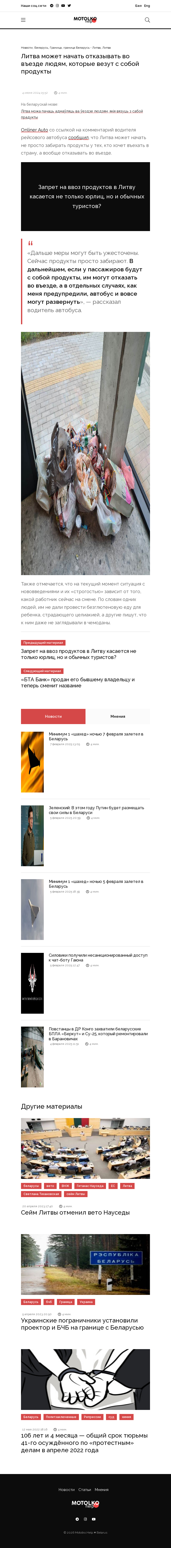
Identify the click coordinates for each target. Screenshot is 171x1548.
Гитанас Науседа (90, 1186)
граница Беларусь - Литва (82, 47)
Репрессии (92, 1417)
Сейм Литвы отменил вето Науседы (75, 1212)
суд (111, 1417)
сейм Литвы (76, 1194)
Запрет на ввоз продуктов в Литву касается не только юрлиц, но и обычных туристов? (87, 196)
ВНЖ (65, 1186)
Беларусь (41, 47)
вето (50, 1186)
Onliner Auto (34, 130)
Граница (56, 47)
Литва (106, 47)
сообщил (78, 137)
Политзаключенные (61, 1417)
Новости (27, 47)
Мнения (118, 716)
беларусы (31, 1186)
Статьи (84, 1489)
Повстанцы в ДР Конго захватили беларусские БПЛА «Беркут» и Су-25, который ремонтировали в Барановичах (98, 1034)
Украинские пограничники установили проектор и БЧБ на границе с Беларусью (82, 1324)
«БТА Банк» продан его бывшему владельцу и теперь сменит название (78, 682)
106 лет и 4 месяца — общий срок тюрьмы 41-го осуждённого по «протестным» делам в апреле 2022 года (84, 1443)
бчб (49, 1302)
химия (126, 1417)
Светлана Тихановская (41, 1194)
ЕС (113, 1186)
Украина (86, 1302)
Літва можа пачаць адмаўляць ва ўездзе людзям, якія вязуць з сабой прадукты (82, 114)
